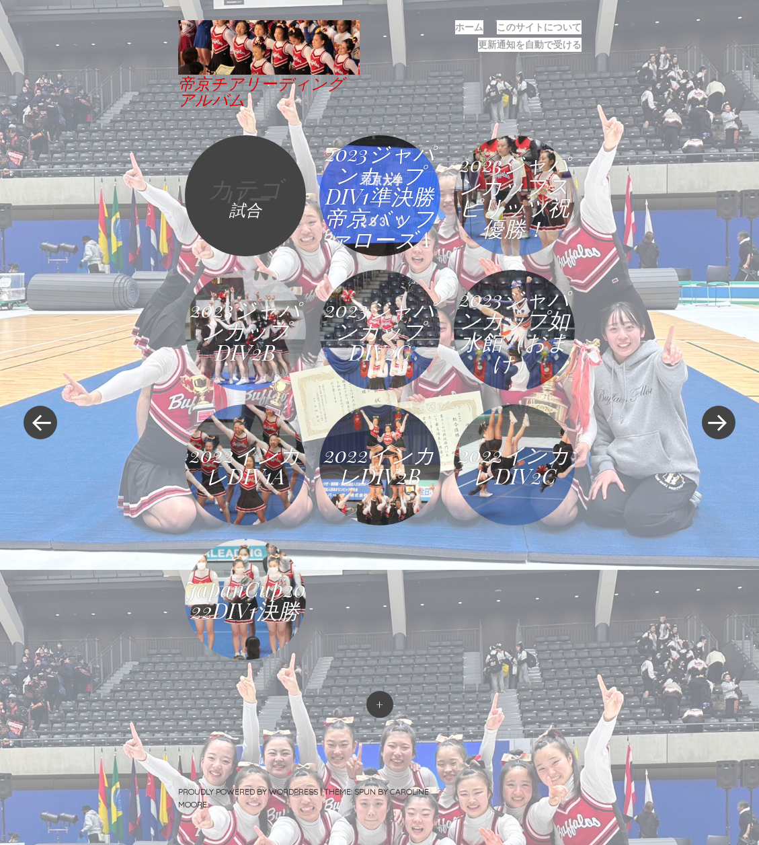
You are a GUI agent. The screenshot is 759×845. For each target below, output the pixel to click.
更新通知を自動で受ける (530, 44)
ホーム (469, 27)
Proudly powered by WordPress (248, 791)
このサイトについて (539, 27)
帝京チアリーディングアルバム (261, 91)
